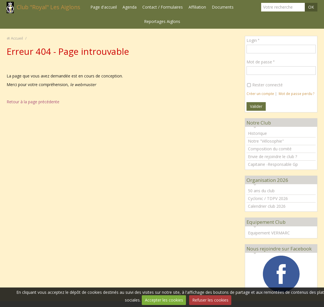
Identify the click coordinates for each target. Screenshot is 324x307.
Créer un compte (260, 93)
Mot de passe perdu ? (297, 93)
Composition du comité (270, 148)
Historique (257, 133)
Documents (223, 7)
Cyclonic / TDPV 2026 (268, 198)
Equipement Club (266, 222)
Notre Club (259, 122)
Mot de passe (259, 62)
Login (252, 40)
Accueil (17, 38)
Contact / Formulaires (162, 7)
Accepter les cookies (164, 300)
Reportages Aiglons (162, 21)
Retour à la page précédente (33, 101)
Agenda (130, 7)
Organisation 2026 (267, 180)
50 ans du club (261, 190)
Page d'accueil (103, 7)
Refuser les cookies (210, 300)
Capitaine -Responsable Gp (273, 164)
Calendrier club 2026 (267, 206)
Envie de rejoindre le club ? (272, 156)
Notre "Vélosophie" (266, 141)
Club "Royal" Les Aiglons (48, 7)
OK (311, 7)
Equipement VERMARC (269, 233)
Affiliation (197, 7)
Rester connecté (265, 85)
